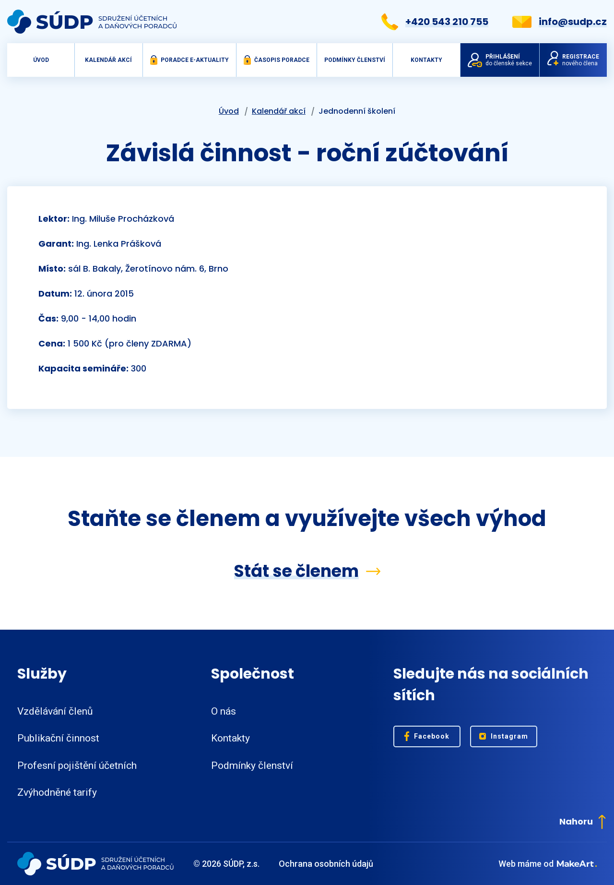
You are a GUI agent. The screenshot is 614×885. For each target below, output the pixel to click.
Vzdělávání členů (55, 711)
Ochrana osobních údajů (326, 864)
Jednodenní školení (357, 111)
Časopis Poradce (276, 60)
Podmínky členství (354, 60)
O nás (223, 711)
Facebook (426, 736)
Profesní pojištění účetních (77, 765)
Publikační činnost (58, 738)
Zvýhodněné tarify (57, 792)
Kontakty (426, 60)
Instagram (504, 736)
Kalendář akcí (108, 60)
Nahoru (582, 821)
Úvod (41, 60)
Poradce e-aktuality (189, 60)
